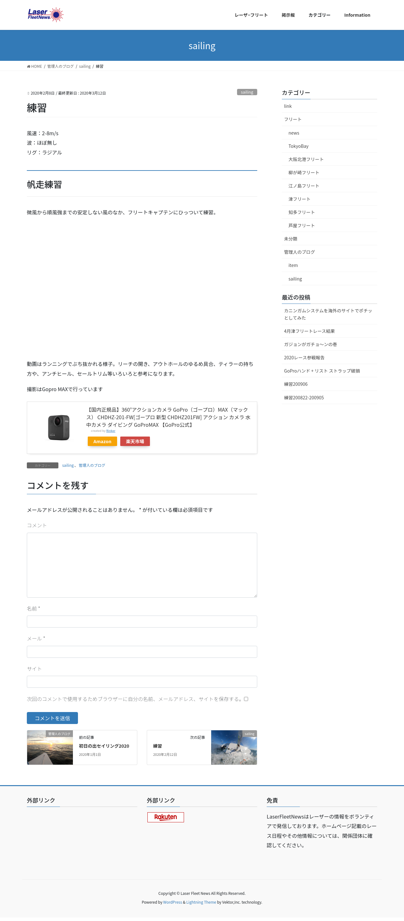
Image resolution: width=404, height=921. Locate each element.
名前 (33, 608)
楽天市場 (135, 441)
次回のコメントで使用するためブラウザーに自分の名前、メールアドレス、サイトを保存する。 (135, 699)
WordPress (172, 902)
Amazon (102, 441)
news (293, 133)
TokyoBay (298, 146)
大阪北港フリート (306, 159)
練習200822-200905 (304, 397)
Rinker (111, 430)
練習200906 (296, 384)
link (288, 106)
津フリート (299, 199)
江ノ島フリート (303, 185)
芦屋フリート (301, 225)
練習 (157, 746)
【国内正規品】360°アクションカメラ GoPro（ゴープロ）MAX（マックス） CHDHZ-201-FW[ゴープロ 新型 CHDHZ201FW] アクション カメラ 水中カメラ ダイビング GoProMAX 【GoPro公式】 (168, 417)
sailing (247, 92)
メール (36, 638)
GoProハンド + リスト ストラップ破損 (322, 371)
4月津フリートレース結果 (309, 331)
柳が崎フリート (303, 172)
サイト (34, 668)
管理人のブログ (92, 465)
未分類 (290, 238)
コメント (37, 525)
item (293, 265)
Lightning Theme (201, 902)
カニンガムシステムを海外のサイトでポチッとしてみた (328, 314)
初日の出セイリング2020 (104, 746)
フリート (293, 119)
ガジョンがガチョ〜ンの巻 (310, 344)
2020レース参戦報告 (304, 357)
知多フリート (301, 212)
